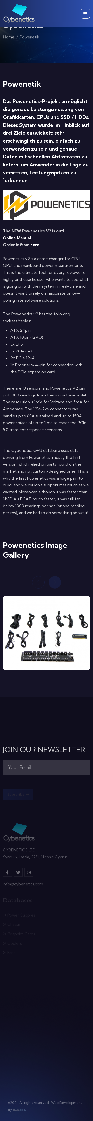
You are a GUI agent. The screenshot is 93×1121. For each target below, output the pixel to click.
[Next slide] (55, 583)
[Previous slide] (38, 583)
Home (8, 37)
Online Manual (17, 237)
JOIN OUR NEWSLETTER (44, 749)
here (34, 244)
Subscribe (18, 795)
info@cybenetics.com (23, 884)
